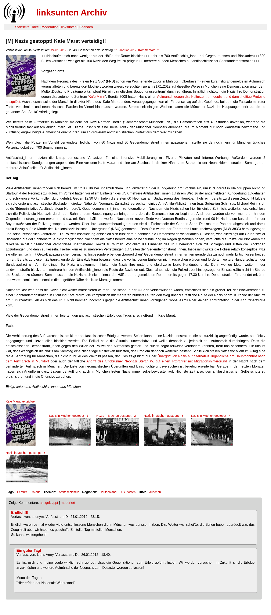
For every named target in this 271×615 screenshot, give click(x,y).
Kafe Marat (97, 96)
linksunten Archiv (71, 12)
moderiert (68, 503)
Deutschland (108, 492)
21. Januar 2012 (126, 50)
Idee (35, 27)
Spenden (86, 27)
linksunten (68, 27)
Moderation (49, 27)
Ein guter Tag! (29, 550)
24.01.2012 (58, 50)
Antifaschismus (69, 492)
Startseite (22, 27)
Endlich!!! (19, 512)
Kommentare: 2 (148, 50)
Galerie (35, 492)
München (154, 492)
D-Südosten (128, 492)
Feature (22, 492)
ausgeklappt (49, 503)
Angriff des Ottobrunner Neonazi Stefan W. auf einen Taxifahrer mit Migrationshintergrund (156, 361)
